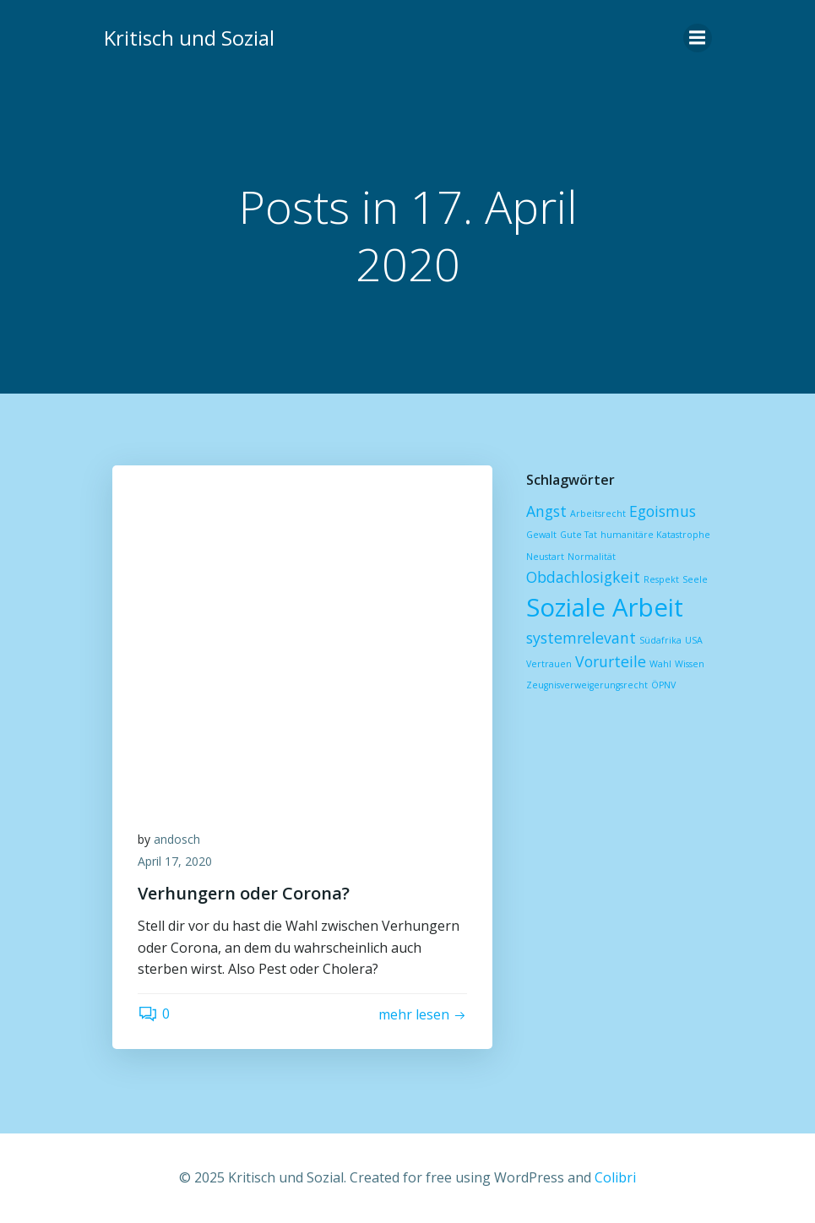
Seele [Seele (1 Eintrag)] (695, 579)
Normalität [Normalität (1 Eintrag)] (592, 557)
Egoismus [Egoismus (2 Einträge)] (662, 511)
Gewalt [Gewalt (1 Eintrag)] (541, 535)
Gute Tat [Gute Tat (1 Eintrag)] (578, 535)
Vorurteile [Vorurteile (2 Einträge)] (610, 661)
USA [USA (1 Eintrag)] (694, 640)
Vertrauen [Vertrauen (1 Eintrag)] (549, 664)
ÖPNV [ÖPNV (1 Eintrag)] (663, 685)
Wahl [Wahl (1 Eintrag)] (660, 664)
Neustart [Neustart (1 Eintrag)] (545, 557)
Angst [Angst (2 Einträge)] (546, 511)
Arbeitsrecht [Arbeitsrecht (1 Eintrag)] (598, 513)
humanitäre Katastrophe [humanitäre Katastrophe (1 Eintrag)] (655, 535)
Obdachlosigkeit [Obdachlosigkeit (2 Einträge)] (583, 577)
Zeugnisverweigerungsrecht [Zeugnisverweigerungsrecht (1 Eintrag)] (587, 685)
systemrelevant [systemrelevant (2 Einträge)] (581, 638)
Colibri (615, 1177)
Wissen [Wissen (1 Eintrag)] (689, 664)
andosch (177, 839)
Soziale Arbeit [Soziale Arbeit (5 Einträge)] (604, 607)
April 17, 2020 (175, 861)
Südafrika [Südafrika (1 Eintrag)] (660, 640)
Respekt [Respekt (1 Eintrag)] (661, 579)
